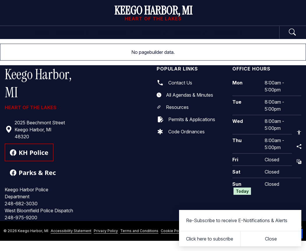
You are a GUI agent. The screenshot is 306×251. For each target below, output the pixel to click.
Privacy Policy (106, 240)
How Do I (256, 37)
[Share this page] (299, 146)
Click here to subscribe (209, 239)
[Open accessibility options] (299, 132)
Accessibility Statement (71, 240)
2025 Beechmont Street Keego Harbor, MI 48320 (35, 139)
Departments (107, 37)
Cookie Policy (173, 240)
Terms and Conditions (139, 240)
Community (207, 37)
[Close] (271, 238)
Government (50, 37)
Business (158, 37)
